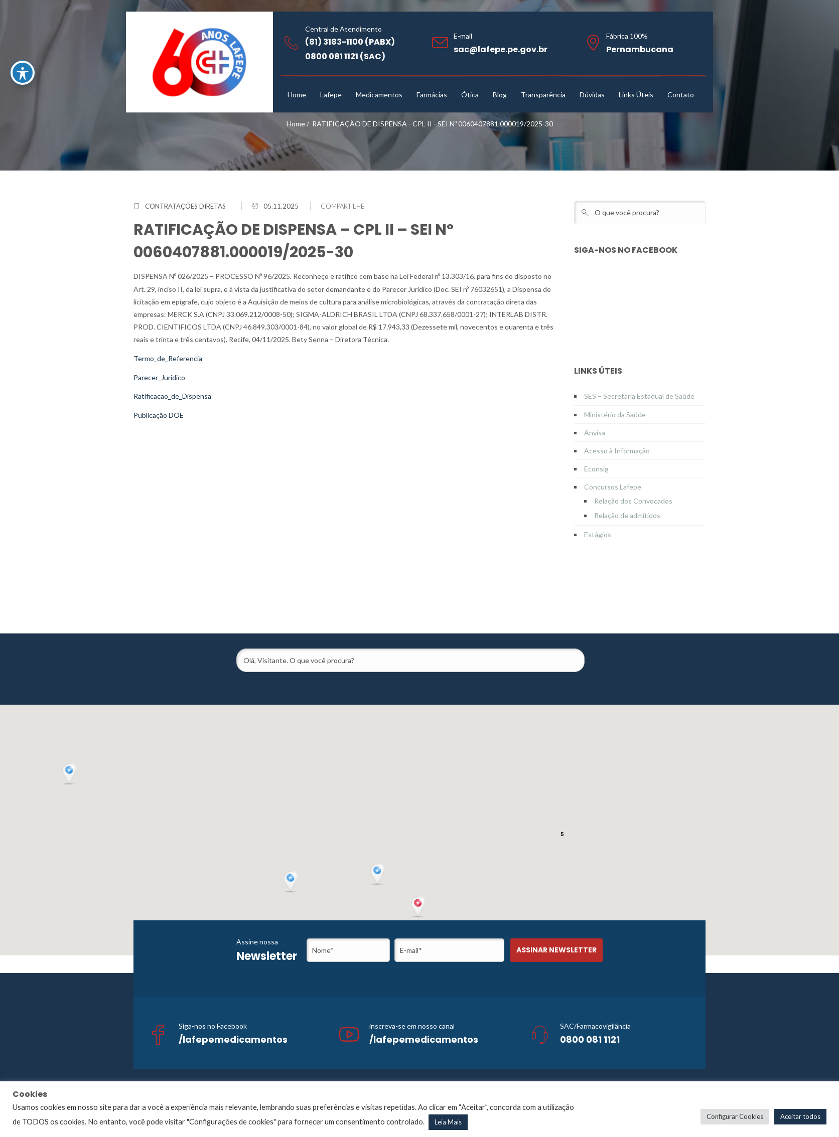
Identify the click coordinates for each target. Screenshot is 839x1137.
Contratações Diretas (185, 206)
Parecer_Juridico (159, 377)
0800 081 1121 (590, 1039)
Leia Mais (448, 1122)
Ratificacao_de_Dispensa (172, 396)
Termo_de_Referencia (167, 358)
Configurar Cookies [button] (735, 1116)
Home (296, 123)
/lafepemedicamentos (233, 1039)
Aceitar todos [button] (800, 1116)
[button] (419, 907)
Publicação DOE (158, 415)
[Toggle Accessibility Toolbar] (23, 73)
